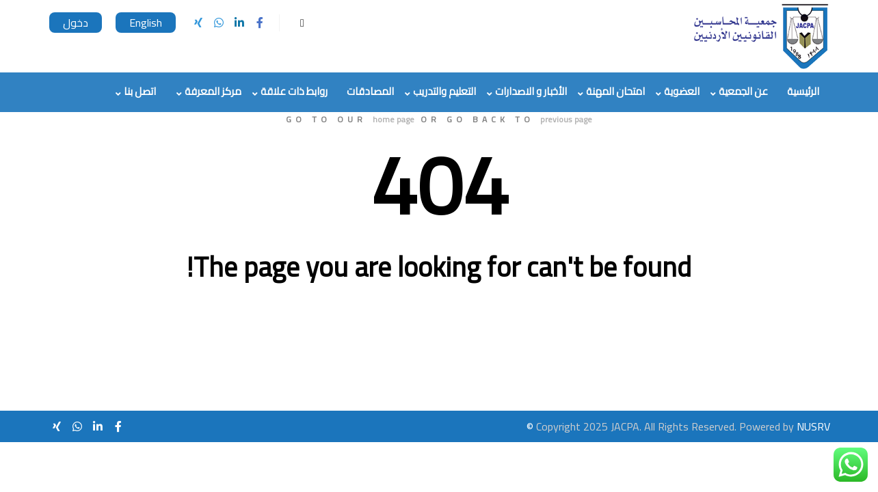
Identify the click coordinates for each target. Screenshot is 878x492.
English (145, 22)
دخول (75, 22)
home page (393, 119)
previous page (566, 119)
